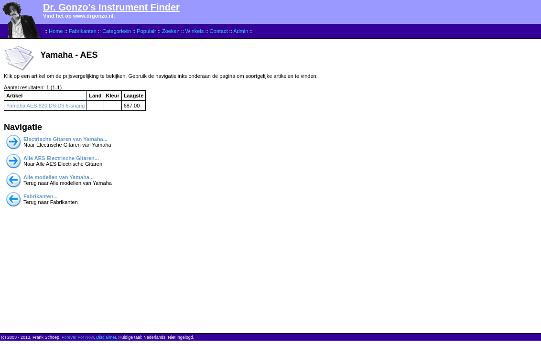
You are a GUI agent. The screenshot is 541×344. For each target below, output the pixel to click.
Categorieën (116, 31)
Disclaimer (106, 337)
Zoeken (171, 31)
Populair (146, 31)
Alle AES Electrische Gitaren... (61, 158)
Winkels (194, 31)
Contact (219, 31)
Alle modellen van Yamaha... (58, 177)
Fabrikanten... (40, 196)
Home (56, 31)
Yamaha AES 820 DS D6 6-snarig (45, 105)
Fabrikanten (83, 31)
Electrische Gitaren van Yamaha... (65, 139)
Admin (240, 31)
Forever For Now (78, 337)
